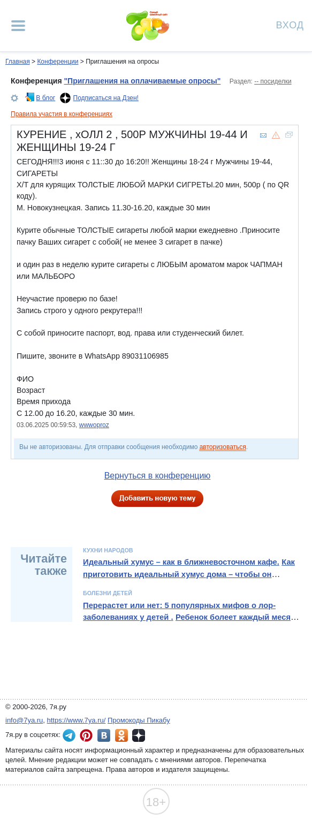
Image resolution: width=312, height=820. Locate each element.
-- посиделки (272, 81)
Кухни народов (108, 550)
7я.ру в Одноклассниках (121, 735)
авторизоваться (223, 447)
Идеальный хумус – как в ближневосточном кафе (180, 562)
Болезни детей (107, 593)
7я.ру (138, 735)
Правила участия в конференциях (61, 114)
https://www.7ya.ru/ (76, 720)
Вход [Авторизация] (290, 24)
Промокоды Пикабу (139, 720)
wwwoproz (94, 425)
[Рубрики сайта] (18, 25)
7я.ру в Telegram (69, 735)
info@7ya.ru (24, 720)
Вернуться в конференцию (157, 475)
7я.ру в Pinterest (86, 735)
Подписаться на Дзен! (106, 98)
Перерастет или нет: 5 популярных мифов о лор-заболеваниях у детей (179, 611)
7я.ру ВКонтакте (103, 735)
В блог (45, 98)
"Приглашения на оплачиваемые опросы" (142, 81)
